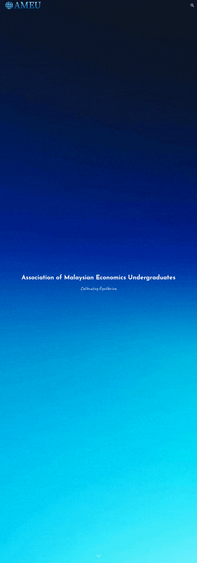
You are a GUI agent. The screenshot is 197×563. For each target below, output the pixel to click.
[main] (99, 281)
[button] (192, 5)
